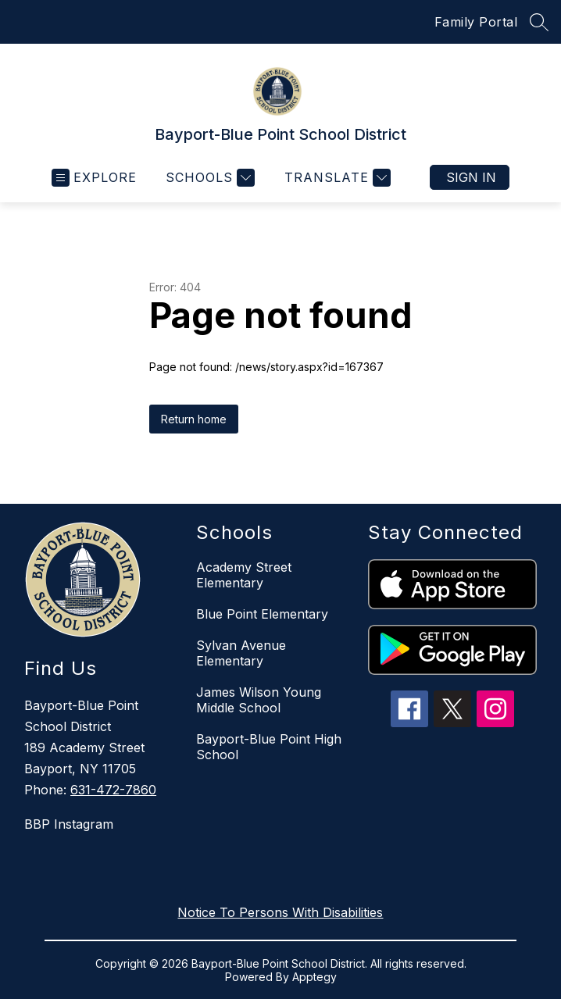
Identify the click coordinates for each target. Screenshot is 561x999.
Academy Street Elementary (243, 574)
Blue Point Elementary (262, 614)
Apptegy (314, 976)
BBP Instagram (68, 824)
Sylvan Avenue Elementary (241, 653)
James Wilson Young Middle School (258, 699)
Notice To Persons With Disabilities (280, 912)
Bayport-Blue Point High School (268, 746)
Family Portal (476, 22)
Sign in (471, 177)
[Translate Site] (335, 177)
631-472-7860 (113, 789)
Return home (194, 419)
